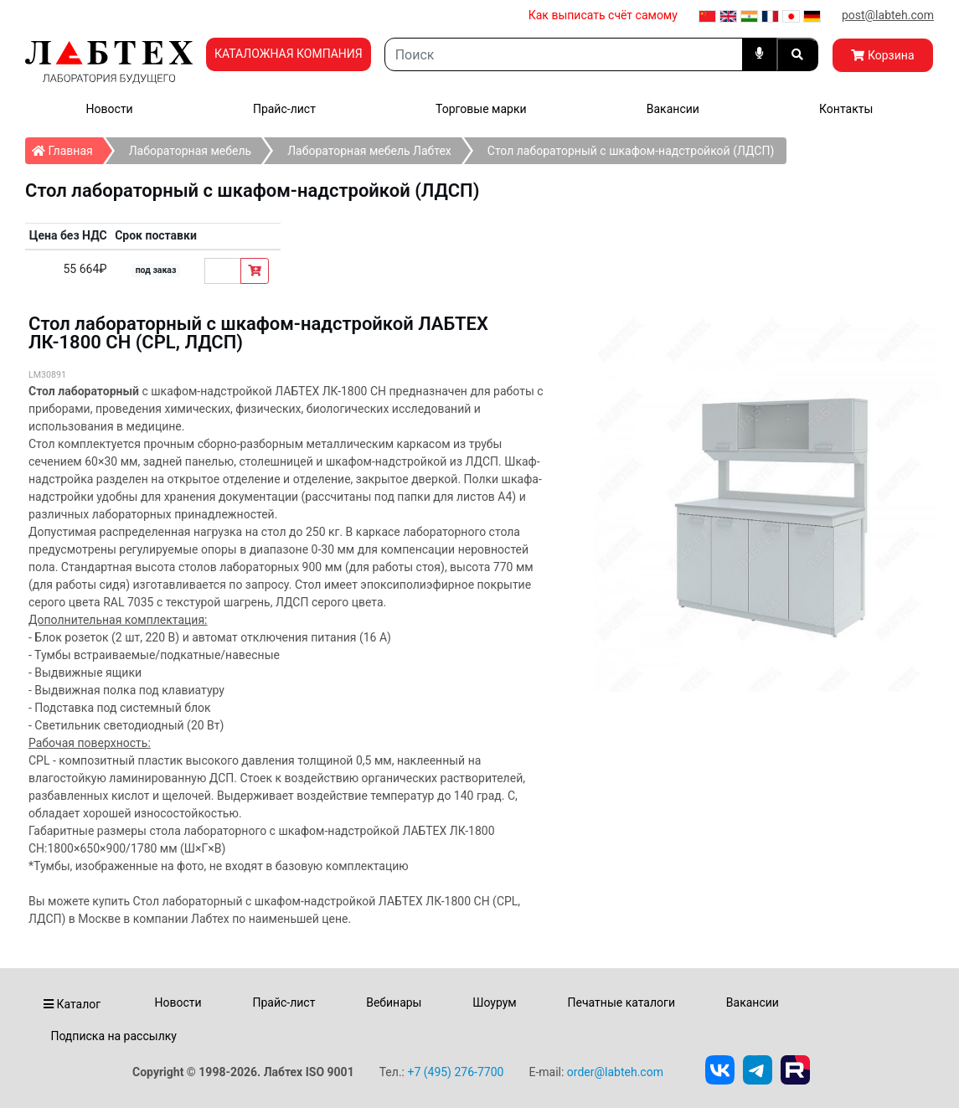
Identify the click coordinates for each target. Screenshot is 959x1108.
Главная (67, 147)
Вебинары (393, 1002)
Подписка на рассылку (113, 1036)
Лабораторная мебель (190, 150)
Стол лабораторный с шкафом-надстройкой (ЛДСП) (631, 150)
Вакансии (673, 109)
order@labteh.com (615, 1072)
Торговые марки (481, 109)
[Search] (563, 54)
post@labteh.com (888, 15)
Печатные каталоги (621, 1002)
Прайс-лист (284, 109)
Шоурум (494, 1002)
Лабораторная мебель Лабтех (369, 150)
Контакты (846, 109)
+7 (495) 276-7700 (455, 1072)
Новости (109, 109)
